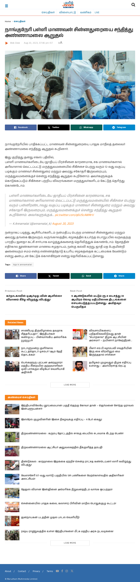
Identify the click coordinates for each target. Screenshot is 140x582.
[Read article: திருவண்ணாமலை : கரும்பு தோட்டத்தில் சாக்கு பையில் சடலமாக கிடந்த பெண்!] (12, 439)
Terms (50, 573)
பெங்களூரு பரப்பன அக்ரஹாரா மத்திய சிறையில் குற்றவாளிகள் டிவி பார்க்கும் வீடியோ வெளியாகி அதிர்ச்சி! (43, 369)
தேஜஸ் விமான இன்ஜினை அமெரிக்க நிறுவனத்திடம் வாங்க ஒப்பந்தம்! (67, 492)
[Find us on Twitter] (72, 573)
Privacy (36, 573)
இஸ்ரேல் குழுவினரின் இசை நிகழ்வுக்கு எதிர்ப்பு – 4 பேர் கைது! (61, 422)
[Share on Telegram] (119, 127)
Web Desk (15, 43)
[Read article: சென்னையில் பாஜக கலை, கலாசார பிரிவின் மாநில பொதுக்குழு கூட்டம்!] (12, 509)
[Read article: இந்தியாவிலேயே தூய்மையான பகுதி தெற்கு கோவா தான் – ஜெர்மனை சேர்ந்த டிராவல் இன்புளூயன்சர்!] (12, 411)
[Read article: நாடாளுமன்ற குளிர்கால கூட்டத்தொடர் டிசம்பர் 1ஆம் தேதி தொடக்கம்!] (12, 354)
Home (8, 21)
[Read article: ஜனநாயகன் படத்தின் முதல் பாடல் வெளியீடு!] (12, 523)
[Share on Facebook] (21, 127)
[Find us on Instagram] (66, 573)
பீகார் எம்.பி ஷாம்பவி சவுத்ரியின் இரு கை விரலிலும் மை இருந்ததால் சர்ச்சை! (110, 354)
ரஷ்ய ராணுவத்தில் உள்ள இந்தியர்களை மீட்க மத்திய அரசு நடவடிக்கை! (67, 534)
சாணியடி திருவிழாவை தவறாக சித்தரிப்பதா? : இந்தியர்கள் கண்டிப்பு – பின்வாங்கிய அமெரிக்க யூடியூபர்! (44, 337)
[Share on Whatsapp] (86, 127)
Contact (22, 573)
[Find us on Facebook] (62, 573)
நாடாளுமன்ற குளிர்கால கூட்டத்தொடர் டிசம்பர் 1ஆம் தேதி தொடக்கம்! (41, 354)
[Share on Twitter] (53, 127)
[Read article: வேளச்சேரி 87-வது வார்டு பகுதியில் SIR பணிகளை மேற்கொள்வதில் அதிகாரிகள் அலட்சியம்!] (12, 481)
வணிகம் (85, 12)
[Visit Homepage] (68, 4)
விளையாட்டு (67, 12)
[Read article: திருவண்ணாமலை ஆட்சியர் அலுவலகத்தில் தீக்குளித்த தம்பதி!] (12, 453)
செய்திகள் (48, 12)
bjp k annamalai (22, 264)
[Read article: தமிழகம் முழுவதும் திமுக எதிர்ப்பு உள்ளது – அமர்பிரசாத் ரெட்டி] (80, 368)
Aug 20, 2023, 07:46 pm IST (38, 43)
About (8, 573)
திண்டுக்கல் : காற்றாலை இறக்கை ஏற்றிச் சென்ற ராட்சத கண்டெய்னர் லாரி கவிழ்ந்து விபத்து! (76, 465)
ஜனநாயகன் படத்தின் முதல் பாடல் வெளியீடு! (50, 520)
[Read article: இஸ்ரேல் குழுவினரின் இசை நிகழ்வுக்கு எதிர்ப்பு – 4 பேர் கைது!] (12, 425)
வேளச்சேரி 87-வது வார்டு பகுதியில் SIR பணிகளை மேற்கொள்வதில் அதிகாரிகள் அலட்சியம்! (72, 479)
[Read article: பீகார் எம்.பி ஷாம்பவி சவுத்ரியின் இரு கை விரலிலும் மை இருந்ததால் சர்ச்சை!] (80, 354)
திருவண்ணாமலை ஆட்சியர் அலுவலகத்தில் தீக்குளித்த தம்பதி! (62, 450)
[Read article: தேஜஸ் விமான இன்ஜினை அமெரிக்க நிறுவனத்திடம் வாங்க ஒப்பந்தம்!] (12, 495)
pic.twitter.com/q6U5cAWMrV (74, 215)
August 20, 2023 (62, 224)
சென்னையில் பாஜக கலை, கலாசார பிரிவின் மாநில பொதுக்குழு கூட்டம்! (68, 506)
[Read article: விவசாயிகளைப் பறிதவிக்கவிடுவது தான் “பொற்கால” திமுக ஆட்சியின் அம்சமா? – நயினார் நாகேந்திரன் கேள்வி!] (80, 336)
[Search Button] (133, 4)
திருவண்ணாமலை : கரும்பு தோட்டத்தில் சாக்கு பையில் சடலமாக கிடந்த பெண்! (72, 436)
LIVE (97, 12)
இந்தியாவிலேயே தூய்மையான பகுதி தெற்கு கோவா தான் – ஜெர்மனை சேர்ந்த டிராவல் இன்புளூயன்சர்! (77, 409)
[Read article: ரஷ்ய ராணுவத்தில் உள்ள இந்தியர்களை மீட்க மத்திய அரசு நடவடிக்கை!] (12, 537)
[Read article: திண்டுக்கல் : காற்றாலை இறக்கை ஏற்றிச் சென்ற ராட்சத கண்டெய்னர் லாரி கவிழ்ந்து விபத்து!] (12, 467)
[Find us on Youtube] (57, 573)
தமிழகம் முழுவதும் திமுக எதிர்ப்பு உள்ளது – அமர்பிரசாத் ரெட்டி (110, 366)
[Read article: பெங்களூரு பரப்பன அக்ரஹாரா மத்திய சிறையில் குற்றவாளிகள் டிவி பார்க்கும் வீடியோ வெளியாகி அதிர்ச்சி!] (12, 368)
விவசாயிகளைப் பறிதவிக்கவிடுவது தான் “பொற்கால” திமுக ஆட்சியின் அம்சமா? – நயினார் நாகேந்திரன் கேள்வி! (110, 339)
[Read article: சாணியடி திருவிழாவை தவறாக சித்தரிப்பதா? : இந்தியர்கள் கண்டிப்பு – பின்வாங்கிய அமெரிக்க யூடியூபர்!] (12, 336)
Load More (70, 387)
